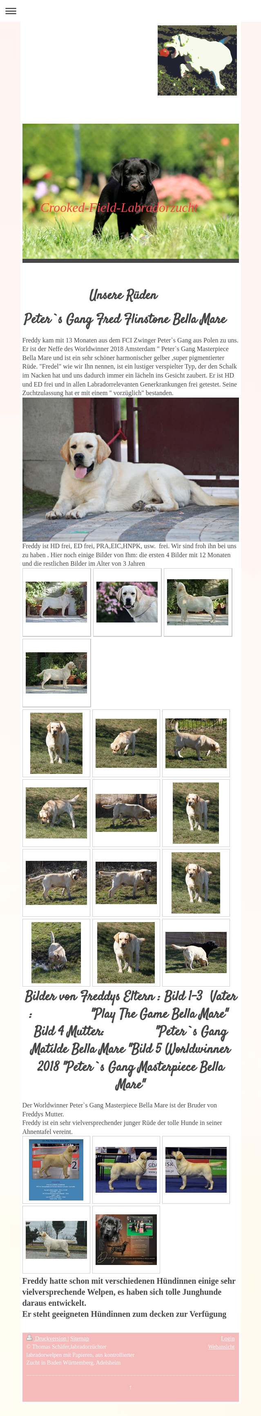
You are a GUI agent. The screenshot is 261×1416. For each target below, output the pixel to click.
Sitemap (79, 1339)
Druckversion (47, 1339)
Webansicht (221, 1347)
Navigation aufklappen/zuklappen (130, 11)
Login (227, 1339)
